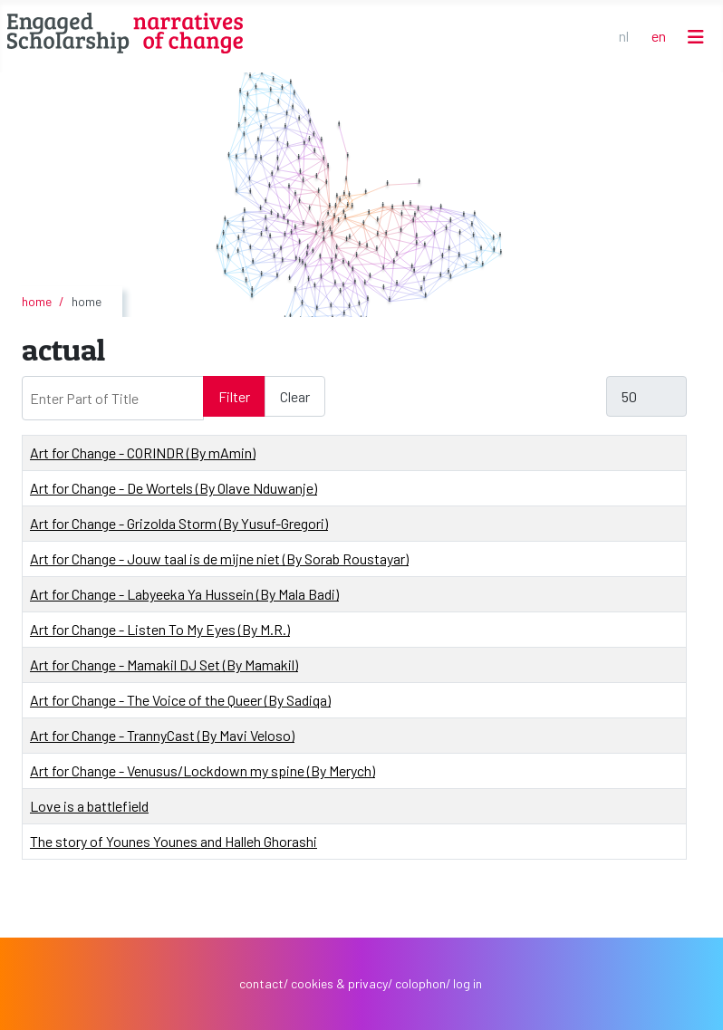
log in (467, 983)
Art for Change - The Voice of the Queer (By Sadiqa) (180, 699)
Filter (234, 396)
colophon (420, 983)
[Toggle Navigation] (696, 37)
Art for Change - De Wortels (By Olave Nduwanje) (173, 487)
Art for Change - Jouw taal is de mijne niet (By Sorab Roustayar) (219, 558)
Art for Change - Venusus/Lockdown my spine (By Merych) (202, 770)
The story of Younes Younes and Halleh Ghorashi (173, 841)
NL (624, 35)
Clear (295, 396)
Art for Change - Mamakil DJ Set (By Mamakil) (164, 664)
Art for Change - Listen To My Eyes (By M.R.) (160, 629)
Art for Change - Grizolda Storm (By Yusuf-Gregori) (179, 523)
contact (261, 983)
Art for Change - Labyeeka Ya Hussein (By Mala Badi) (184, 593)
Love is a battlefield (89, 805)
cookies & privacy (339, 983)
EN (658, 35)
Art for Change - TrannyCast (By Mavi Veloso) (162, 735)
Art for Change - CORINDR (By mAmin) (142, 452)
